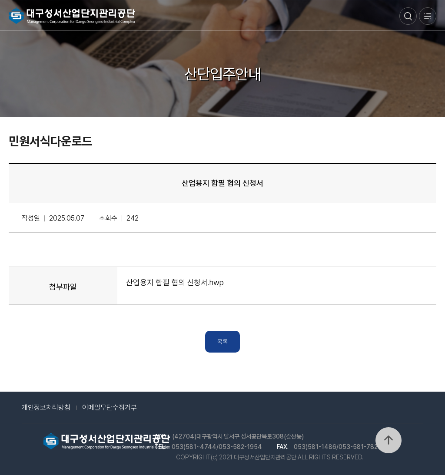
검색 (408, 16)
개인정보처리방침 (46, 407)
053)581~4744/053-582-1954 (217, 446)
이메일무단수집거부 (109, 407)
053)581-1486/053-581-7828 (338, 446)
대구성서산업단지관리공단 (72, 15)
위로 (388, 440)
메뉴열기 (427, 16)
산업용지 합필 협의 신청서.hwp (175, 282)
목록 (222, 341)
